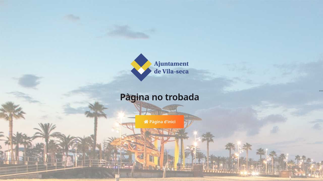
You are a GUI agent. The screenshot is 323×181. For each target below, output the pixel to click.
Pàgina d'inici (159, 121)
